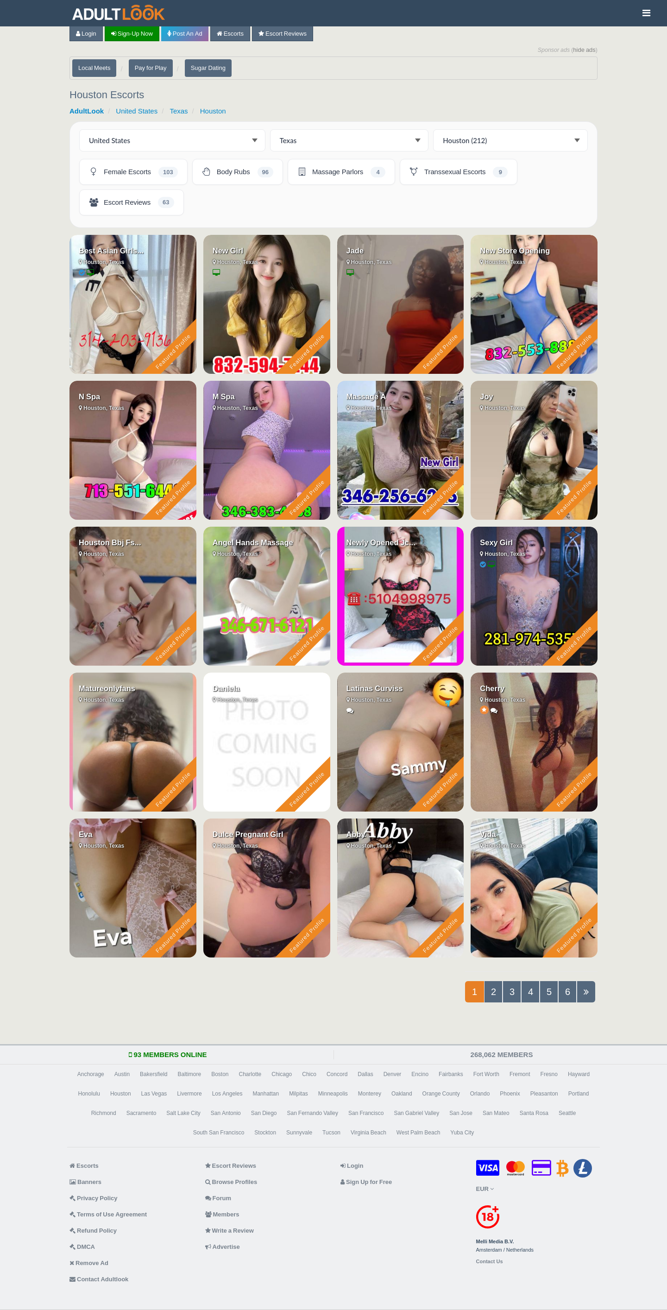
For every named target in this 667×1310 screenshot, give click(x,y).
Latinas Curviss (374, 688)
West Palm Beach (418, 1132)
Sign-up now (132, 34)
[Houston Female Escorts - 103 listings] (133, 172)
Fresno (549, 1074)
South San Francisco (219, 1132)
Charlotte (250, 1074)
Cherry (492, 688)
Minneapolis (333, 1093)
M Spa (224, 396)
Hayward (579, 1074)
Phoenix (510, 1093)
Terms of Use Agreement (108, 1214)
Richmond (103, 1113)
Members (222, 1214)
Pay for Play (151, 68)
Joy (486, 396)
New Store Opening (515, 250)
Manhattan (265, 1093)
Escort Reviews (282, 34)
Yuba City (462, 1132)
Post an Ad (184, 34)
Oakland (401, 1093)
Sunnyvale (299, 1132)
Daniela (226, 688)
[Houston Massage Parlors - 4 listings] (341, 172)
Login (86, 34)
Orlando (480, 1093)
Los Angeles (227, 1093)
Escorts (230, 34)
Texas (179, 110)
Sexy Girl (496, 542)
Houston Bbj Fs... (110, 542)
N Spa (89, 396)
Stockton (265, 1132)
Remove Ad (88, 1263)
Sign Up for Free (366, 1182)
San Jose (460, 1113)
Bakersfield (153, 1074)
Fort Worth (486, 1074)
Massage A (366, 396)
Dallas (365, 1074)
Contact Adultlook (98, 1279)
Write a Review (229, 1231)
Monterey (369, 1093)
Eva (85, 834)
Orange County (441, 1093)
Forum (218, 1198)
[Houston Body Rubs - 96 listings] (237, 172)
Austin (122, 1074)
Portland (578, 1093)
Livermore (189, 1093)
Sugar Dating (208, 68)
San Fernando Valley (313, 1113)
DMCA (82, 1247)
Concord (337, 1074)
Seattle (567, 1113)
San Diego (264, 1113)
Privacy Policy (93, 1198)
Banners (85, 1182)
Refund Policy (93, 1231)
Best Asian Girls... (111, 250)
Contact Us (489, 1261)
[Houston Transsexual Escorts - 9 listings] (458, 172)
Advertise (222, 1247)
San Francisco (366, 1113)
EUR (485, 1189)
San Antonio (226, 1113)
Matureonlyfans (107, 688)
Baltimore (189, 1074)
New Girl (228, 250)
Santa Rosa (534, 1113)
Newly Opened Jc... (380, 542)
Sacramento (141, 1113)
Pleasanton (544, 1093)
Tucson (331, 1132)
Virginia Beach (368, 1132)
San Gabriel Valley (416, 1113)
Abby (355, 834)
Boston (219, 1074)
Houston (213, 110)
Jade (355, 250)
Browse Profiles (231, 1182)
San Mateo (496, 1113)
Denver (393, 1074)
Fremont (520, 1074)
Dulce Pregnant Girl (248, 834)
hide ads (584, 50)
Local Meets (94, 68)
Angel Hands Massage (253, 542)
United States (136, 110)
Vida (488, 834)
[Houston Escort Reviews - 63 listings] (131, 202)
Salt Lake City (183, 1113)
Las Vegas (154, 1093)
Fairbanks (451, 1074)
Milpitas (298, 1093)
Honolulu (89, 1093)
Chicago (281, 1074)
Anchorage (90, 1074)
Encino (419, 1074)
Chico (309, 1074)
